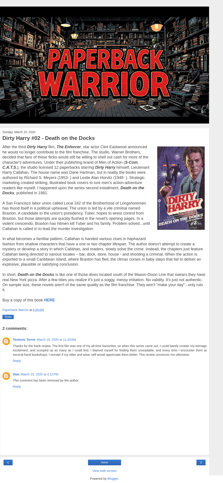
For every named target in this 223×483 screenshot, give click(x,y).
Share (8, 316)
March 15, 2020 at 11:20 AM (56, 339)
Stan (16, 374)
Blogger (113, 478)
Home (104, 462)
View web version (104, 471)
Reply (17, 361)
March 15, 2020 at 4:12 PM (39, 374)
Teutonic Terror (24, 339)
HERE (49, 300)
